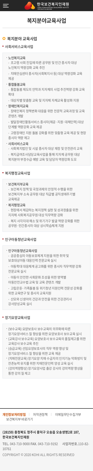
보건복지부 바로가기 (19, 419)
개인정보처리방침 (14, 414)
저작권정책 (40, 414)
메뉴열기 (5, 5)
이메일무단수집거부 (68, 414)
